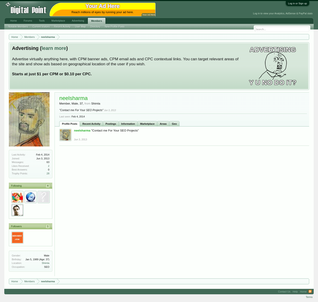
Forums (28, 20)
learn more (53, 48)
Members (96, 20)
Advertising (78, 20)
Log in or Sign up (297, 3)
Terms (309, 297)
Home (13, 20)
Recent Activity (91, 123)
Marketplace (147, 123)
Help (295, 291)
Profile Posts (69, 123)
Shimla (45, 263)
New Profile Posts (114, 26)
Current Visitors (41, 26)
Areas (163, 123)
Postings (110, 123)
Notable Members (18, 26)
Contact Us (284, 291)
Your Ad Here (148, 15)
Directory (95, 26)
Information (128, 123)
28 (48, 173)
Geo (174, 123)
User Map (80, 26)
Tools (42, 20)
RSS (310, 291)
